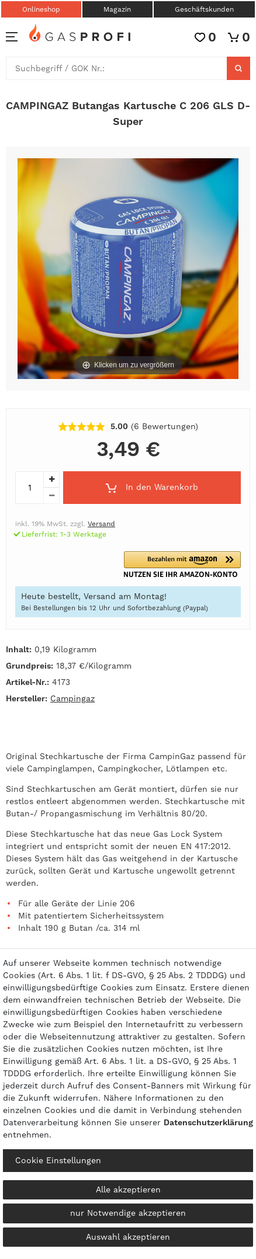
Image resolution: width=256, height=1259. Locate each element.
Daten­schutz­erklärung (208, 1122)
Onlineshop (41, 9)
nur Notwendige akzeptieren (128, 1213)
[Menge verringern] (51, 496)
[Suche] (238, 68)
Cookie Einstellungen (58, 1160)
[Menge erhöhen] (51, 479)
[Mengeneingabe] (29, 487)
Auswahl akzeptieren (128, 1236)
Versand (101, 524)
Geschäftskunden (204, 9)
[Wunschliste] (205, 37)
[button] (186, 564)
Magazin (117, 9)
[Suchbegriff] (116, 68)
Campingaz (72, 698)
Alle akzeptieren (128, 1189)
